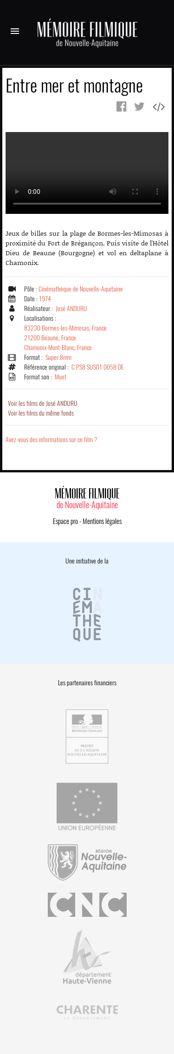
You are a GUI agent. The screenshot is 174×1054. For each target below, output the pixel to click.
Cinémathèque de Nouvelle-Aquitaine (81, 289)
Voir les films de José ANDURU (42, 403)
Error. (87, 173)
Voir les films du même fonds (41, 413)
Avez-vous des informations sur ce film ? (51, 439)
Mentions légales (102, 521)
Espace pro (65, 521)
